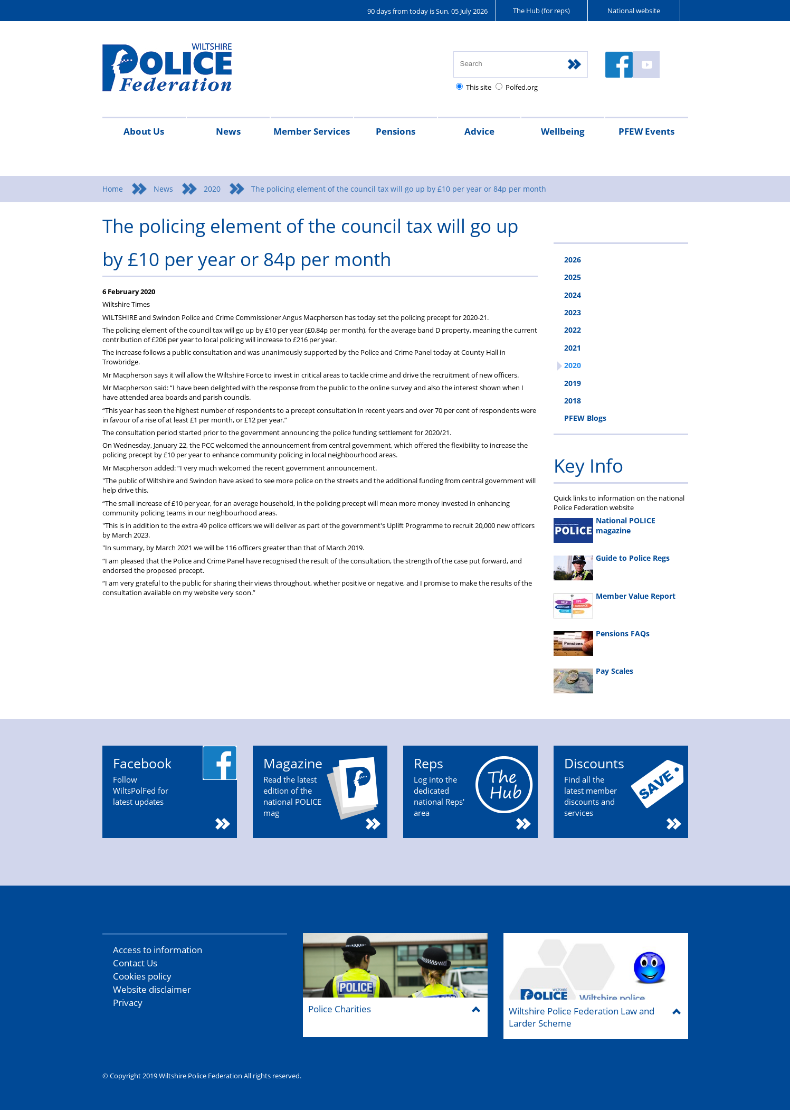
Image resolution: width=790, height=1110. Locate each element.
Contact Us (135, 963)
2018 (572, 401)
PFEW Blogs (585, 418)
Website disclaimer (152, 989)
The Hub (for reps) (541, 10)
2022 (572, 330)
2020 (212, 189)
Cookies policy (142, 976)
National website (633, 10)
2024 (572, 295)
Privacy (127, 1002)
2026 (572, 260)
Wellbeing (563, 131)
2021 (572, 348)
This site (478, 87)
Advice (479, 131)
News (228, 131)
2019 (572, 383)
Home (112, 189)
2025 (572, 277)
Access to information (157, 950)
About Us (143, 131)
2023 (572, 312)
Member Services (311, 131)
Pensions (395, 131)
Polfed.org (522, 87)
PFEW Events (646, 131)
